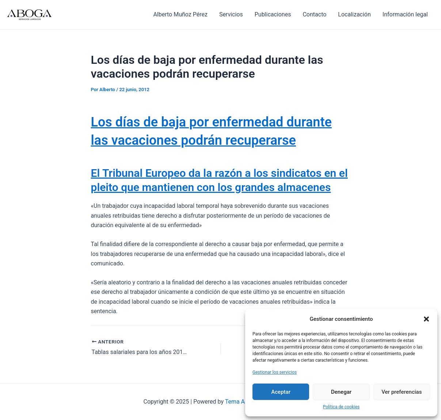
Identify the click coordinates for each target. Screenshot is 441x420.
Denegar (341, 392)
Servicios (231, 14)
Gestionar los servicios (274, 372)
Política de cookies (341, 406)
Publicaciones (273, 14)
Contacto (314, 14)
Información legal (405, 14)
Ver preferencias (401, 392)
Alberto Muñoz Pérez (180, 14)
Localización (354, 14)
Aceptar (280, 392)
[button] (426, 319)
